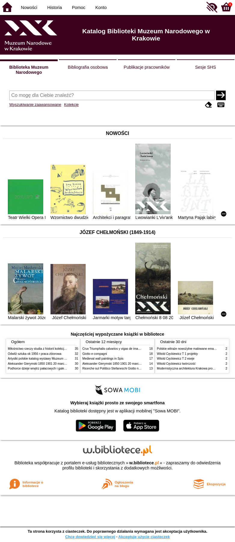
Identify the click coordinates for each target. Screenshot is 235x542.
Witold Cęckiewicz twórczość (176, 363)
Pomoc (78, 7)
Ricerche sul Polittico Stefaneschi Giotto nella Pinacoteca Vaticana (127, 368)
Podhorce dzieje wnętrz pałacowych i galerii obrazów (43, 368)
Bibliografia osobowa (88, 67)
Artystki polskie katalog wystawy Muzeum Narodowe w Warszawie (52, 358)
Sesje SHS (205, 67)
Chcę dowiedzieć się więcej (90, 537)
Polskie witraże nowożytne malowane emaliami (188, 348)
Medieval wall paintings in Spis (103, 358)
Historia (54, 7)
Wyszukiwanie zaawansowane (35, 104)
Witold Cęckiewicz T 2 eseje (175, 358)
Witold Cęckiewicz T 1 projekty (177, 353)
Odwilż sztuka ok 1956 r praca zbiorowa (34, 353)
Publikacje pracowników (147, 67)
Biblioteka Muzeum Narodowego (28, 70)
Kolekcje (71, 104)
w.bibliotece (144, 462)
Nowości (29, 7)
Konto (101, 7)
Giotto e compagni (94, 353)
